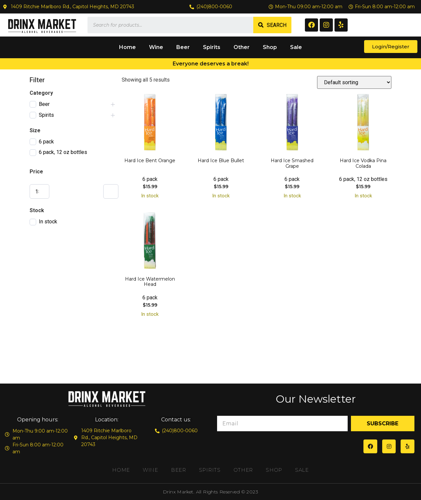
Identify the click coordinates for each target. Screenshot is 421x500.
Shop (270, 47)
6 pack (46, 141)
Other (242, 47)
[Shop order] (354, 82)
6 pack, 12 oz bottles (63, 152)
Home (127, 47)
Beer (183, 47)
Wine (156, 47)
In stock (48, 221)
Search (276, 25)
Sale (296, 47)
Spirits (211, 47)
